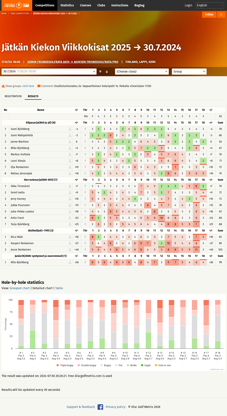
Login (188, 5)
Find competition (20, 13)
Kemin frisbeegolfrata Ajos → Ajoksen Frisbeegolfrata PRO (72, 62)
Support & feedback (81, 407)
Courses (85, 5)
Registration (13, 96)
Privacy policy (115, 407)
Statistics (67, 5)
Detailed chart (42, 288)
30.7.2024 (162, 47)
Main (4, 13)
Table (59, 288)
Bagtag (139, 5)
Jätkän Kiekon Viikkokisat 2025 (66, 47)
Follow (209, 14)
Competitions (44, 5)
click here (28, 86)
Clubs (101, 5)
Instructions (119, 5)
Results (33, 96)
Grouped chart (20, 288)
